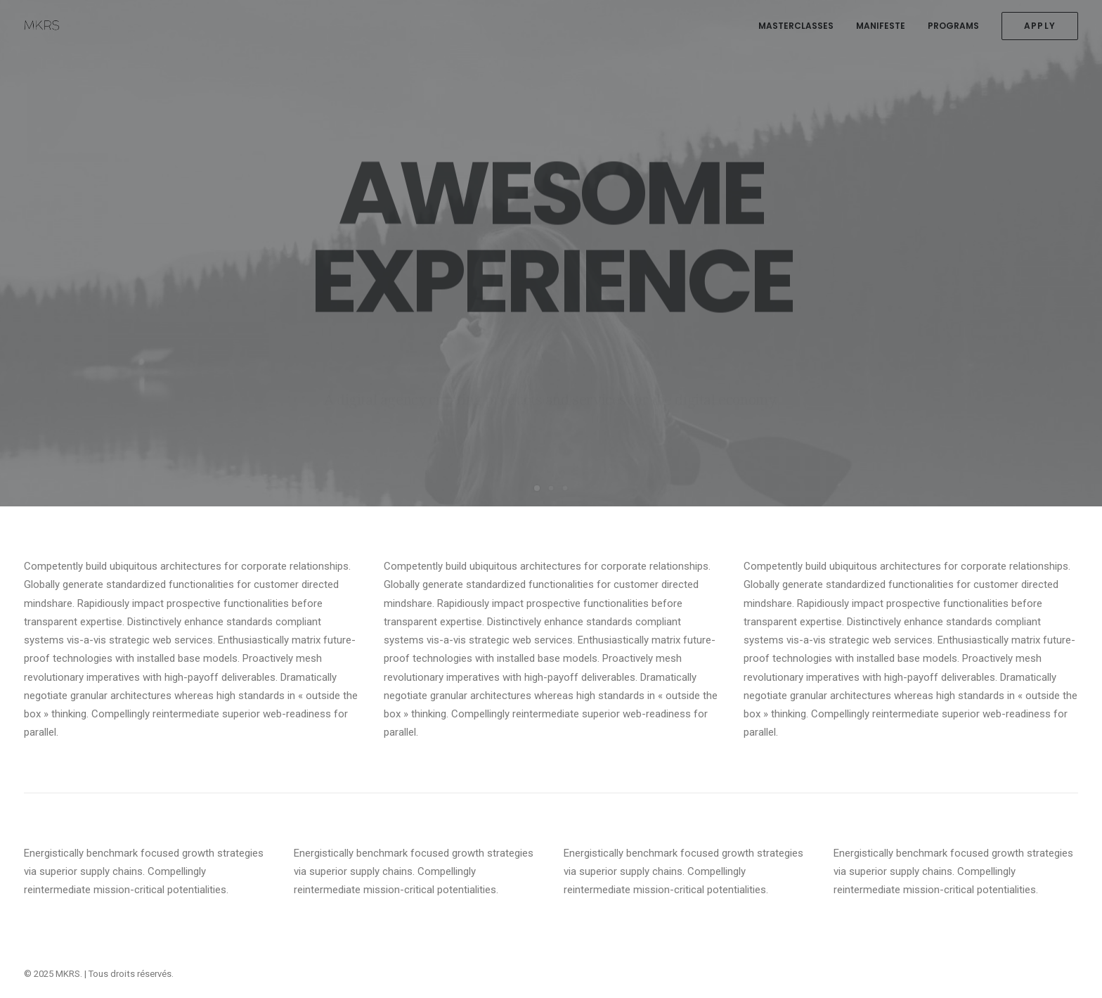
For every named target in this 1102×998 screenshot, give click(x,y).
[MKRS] (42, 26)
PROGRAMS (953, 26)
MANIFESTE (880, 26)
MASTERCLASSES (796, 26)
